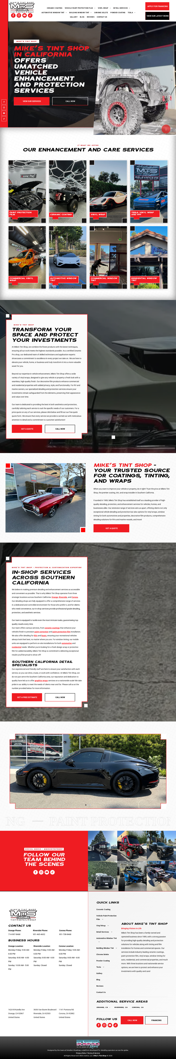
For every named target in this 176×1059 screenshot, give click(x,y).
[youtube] (24, 15)
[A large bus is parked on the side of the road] (102, 846)
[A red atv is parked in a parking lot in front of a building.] (132, 846)
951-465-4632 (39, 934)
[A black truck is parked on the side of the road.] (161, 846)
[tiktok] (30, 15)
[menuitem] (55, 8)
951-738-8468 (65, 934)
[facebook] (13, 15)
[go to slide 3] (90, 805)
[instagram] (19, 15)
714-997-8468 (14, 934)
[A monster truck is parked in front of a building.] (161, 876)
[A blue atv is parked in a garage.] (132, 876)
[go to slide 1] (85, 805)
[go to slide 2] (88, 805)
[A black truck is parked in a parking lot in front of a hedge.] (102, 876)
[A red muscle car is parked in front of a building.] (46, 498)
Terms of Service (93, 1053)
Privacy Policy (81, 1053)
